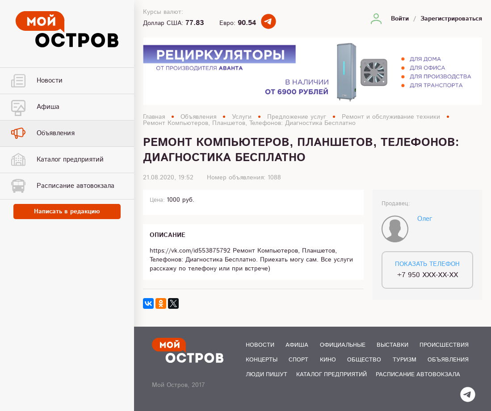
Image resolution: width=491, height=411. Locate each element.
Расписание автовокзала (418, 375)
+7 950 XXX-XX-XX (427, 275)
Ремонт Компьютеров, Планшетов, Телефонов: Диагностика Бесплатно (249, 123)
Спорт (298, 360)
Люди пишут (266, 375)
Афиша (296, 345)
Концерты (261, 360)
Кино (328, 360)
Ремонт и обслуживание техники (391, 116)
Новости (260, 345)
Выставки (392, 345)
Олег (424, 219)
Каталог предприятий (331, 375)
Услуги (242, 116)
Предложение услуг (296, 116)
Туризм (404, 360)
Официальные (342, 345)
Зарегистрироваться (451, 19)
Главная (154, 116)
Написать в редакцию (67, 211)
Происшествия (444, 345)
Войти (400, 19)
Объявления (198, 116)
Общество (364, 360)
